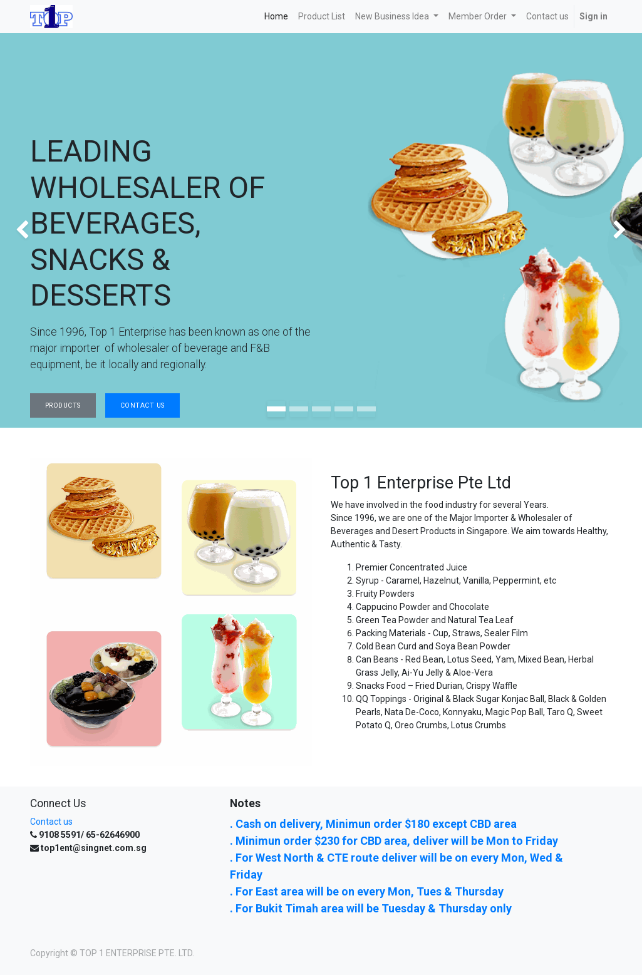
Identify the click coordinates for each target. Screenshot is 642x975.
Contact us (51, 822)
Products (63, 405)
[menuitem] (276, 16)
